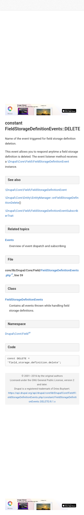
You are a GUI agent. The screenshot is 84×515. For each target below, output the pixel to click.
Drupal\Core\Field (16, 333)
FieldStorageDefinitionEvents (24, 299)
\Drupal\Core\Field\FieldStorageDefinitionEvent (38, 161)
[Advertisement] (42, 57)
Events (9, 240)
